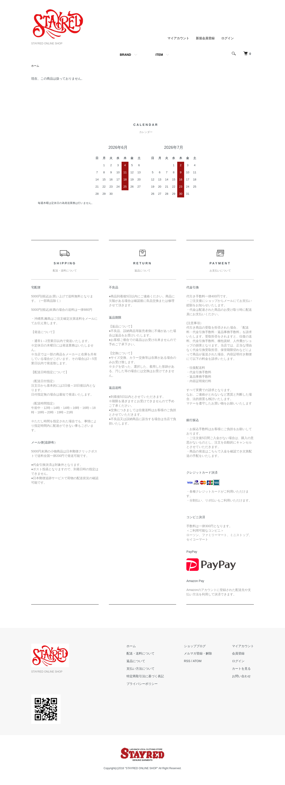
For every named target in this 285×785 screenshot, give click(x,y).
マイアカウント (178, 38)
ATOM (197, 661)
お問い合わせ (241, 676)
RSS (187, 661)
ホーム (35, 65)
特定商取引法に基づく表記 (145, 676)
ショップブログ (195, 646)
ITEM (159, 54)
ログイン (227, 38)
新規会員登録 (205, 38)
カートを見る (241, 668)
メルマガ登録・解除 (198, 653)
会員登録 (238, 653)
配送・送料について (140, 653)
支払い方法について (140, 668)
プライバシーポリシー (142, 684)
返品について (135, 661)
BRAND (125, 54)
